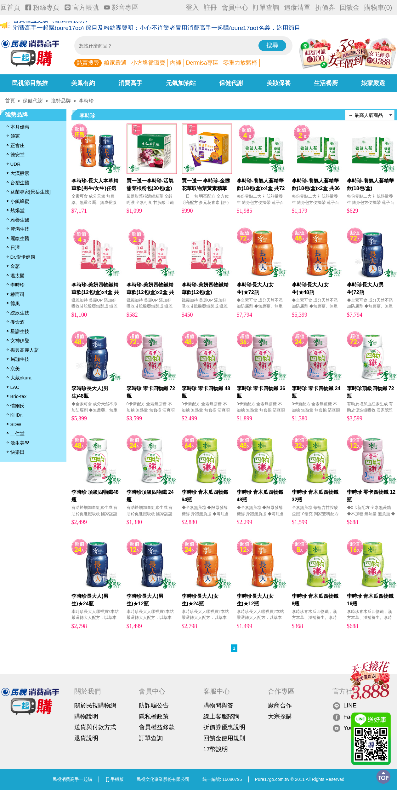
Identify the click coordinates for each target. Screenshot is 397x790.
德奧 (15, 303)
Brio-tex (18, 396)
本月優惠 (19, 127)
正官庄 (17, 145)
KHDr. (16, 415)
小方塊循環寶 (148, 63)
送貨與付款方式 (95, 727)
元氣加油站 (181, 83)
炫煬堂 (17, 210)
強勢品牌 (61, 100)
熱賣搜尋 (88, 63)
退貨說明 (86, 738)
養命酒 (17, 322)
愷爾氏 (17, 405)
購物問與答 (218, 705)
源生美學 (19, 443)
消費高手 (130, 83)
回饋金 (350, 7)
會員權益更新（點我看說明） (52, 25)
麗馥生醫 (19, 238)
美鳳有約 (83, 83)
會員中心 (235, 7)
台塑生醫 (19, 182)
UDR (15, 164)
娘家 (15, 136)
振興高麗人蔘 (24, 350)
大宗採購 (280, 716)
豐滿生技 (19, 229)
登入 (192, 7)
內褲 (175, 63)
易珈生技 (19, 359)
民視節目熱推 (30, 83)
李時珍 (86, 100)
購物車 (378, 7)
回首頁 (10, 7)
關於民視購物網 (95, 705)
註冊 (210, 7)
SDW (15, 424)
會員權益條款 (157, 727)
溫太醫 (17, 275)
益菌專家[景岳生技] (30, 191)
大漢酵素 (19, 173)
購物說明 (86, 716)
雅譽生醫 (19, 219)
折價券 (325, 7)
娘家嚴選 (115, 63)
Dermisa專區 (202, 63)
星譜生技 (19, 331)
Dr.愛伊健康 (22, 257)
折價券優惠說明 (224, 727)
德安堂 (17, 154)
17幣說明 (215, 749)
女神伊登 (19, 340)
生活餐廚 (326, 83)
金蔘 (15, 266)
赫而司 (17, 294)
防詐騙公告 (154, 705)
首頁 (10, 100)
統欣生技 (19, 312)
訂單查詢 (266, 7)
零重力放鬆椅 (240, 63)
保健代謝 (231, 83)
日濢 (15, 247)
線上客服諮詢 (221, 716)
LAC (15, 387)
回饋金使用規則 (224, 738)
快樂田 (17, 452)
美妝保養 (279, 83)
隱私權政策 (154, 716)
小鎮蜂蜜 (19, 201)
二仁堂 (17, 433)
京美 (15, 368)
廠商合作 (280, 705)
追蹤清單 (297, 7)
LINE (344, 706)
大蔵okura (21, 377)
